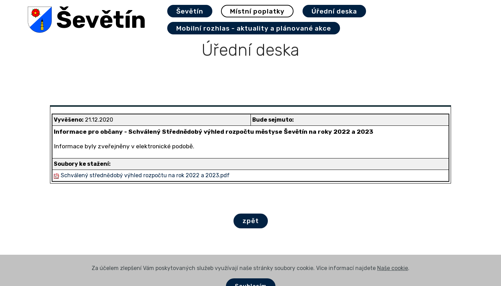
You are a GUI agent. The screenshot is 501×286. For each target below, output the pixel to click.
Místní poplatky (257, 11)
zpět (251, 221)
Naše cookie (392, 276)
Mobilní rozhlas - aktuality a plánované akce (253, 28)
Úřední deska (334, 11)
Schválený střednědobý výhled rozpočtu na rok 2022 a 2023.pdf (145, 175)
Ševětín (101, 19)
